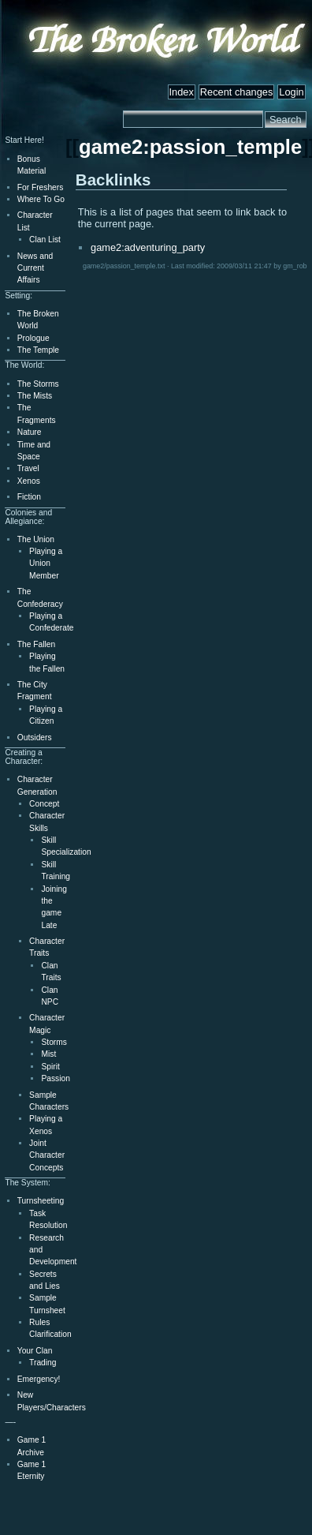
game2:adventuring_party (148, 247)
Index (181, 92)
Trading (42, 1362)
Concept (44, 803)
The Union (35, 539)
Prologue (33, 338)
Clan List (45, 239)
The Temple (38, 350)
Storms (53, 1042)
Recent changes (236, 92)
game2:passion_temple (190, 147)
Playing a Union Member (45, 563)
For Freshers (40, 187)
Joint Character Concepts (47, 1155)
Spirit (50, 1066)
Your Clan (35, 1350)
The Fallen (36, 644)
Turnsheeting (40, 1200)
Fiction (29, 496)
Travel (28, 468)
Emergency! (39, 1379)
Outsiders (34, 737)
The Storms (38, 384)
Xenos (28, 481)
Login (291, 92)
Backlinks (113, 179)
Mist (48, 1054)
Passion (55, 1078)
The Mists (34, 395)
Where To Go (41, 199)
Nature (29, 432)
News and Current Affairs (35, 268)
